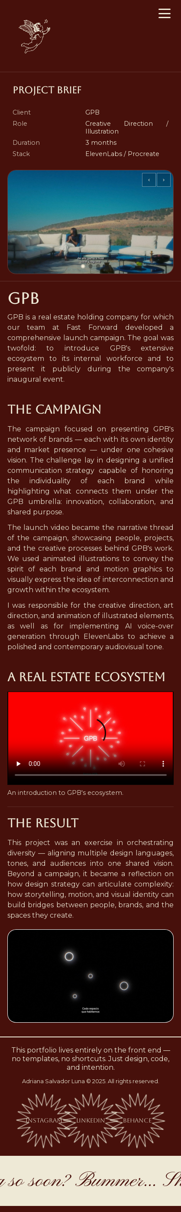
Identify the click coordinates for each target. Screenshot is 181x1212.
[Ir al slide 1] (83, 266)
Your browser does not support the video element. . (90, 738)
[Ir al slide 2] (90, 266)
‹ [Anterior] (149, 179)
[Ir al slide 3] (98, 266)
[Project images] (90, 222)
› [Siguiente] (164, 179)
